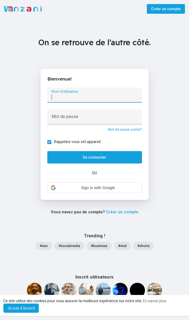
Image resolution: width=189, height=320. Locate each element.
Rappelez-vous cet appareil (77, 142)
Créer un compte (166, 9)
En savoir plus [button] (154, 301)
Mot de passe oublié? (125, 129)
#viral (122, 246)
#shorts (143, 246)
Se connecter (94, 157)
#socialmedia (69, 246)
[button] (94, 187)
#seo (44, 246)
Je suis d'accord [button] (21, 308)
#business (99, 246)
